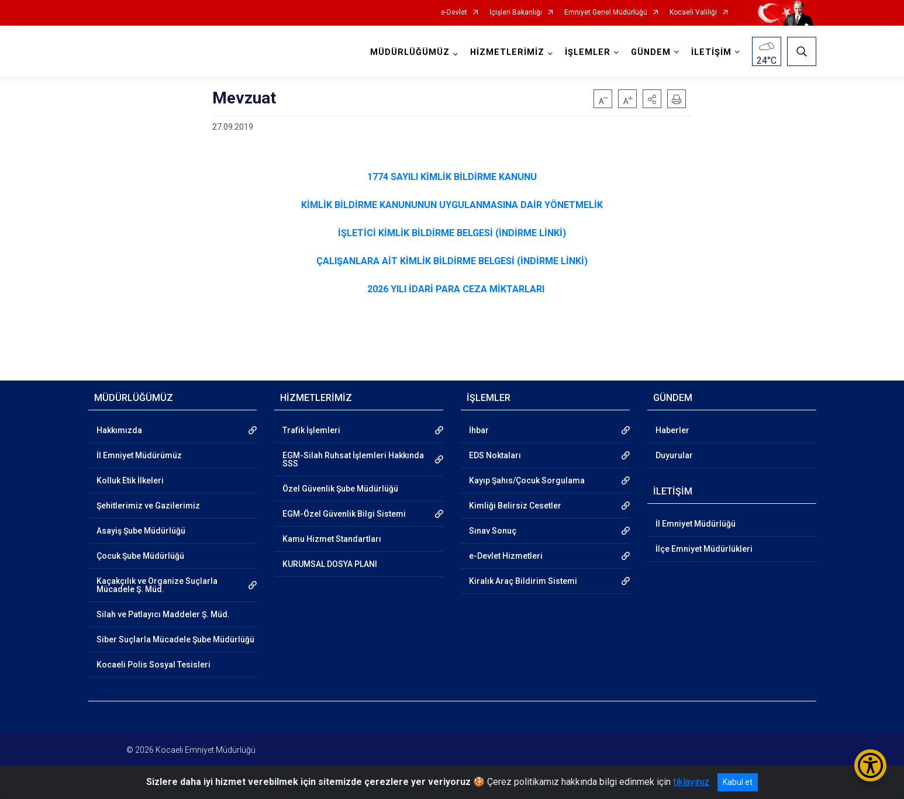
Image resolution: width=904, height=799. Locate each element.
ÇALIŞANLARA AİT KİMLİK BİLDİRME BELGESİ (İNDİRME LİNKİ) (452, 261)
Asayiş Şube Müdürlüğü (140, 530)
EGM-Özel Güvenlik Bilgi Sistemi (344, 513)
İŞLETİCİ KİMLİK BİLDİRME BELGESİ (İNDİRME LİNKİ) (452, 232)
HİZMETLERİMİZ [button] (507, 52)
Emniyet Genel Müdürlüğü (605, 12)
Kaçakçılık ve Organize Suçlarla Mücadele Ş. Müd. (157, 585)
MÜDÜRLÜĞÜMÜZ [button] (410, 52)
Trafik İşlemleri (311, 430)
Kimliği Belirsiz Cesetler (515, 505)
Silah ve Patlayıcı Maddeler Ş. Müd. (163, 614)
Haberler (672, 430)
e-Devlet (454, 12)
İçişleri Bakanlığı (515, 12)
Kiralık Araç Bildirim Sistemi (523, 581)
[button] (652, 98)
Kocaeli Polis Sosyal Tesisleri (153, 664)
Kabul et (738, 782)
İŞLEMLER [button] (587, 52)
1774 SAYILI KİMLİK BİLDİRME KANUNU (452, 176)
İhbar (479, 430)
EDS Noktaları (495, 455)
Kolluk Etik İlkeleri (130, 480)
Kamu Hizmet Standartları (331, 539)
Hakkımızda (119, 430)
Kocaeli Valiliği (693, 12)
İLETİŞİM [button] (711, 52)
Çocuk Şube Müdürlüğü (140, 556)
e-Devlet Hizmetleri (506, 556)
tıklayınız (691, 781)
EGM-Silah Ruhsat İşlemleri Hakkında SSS (353, 459)
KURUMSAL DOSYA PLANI (329, 564)
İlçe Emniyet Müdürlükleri (704, 549)
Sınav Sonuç (492, 530)
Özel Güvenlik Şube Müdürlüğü (340, 488)
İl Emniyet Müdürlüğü (695, 523)
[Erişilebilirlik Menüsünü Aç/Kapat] (870, 765)
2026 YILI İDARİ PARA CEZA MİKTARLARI (455, 289)
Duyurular (674, 455)
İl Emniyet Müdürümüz (139, 455)
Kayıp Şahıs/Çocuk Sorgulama (527, 480)
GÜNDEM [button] (651, 52)
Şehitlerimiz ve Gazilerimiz (148, 505)
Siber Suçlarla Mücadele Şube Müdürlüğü (175, 639)
